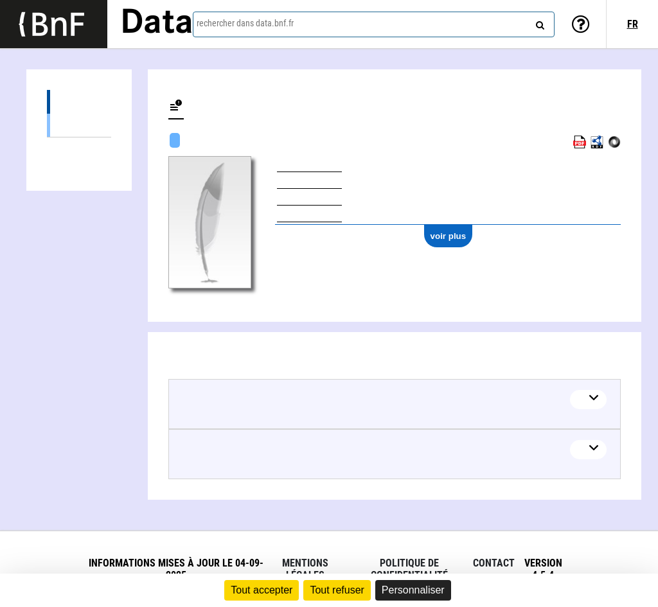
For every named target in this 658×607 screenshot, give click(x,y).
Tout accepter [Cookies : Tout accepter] (261, 590)
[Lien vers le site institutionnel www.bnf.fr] (53, 24)
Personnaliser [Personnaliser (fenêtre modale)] (413, 590)
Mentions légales (305, 569)
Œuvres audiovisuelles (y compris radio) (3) (79, 125)
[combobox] (374, 24)
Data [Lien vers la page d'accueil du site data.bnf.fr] (156, 24)
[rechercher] (538, 22)
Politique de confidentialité (409, 569)
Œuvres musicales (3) (79, 148)
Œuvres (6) (79, 102)
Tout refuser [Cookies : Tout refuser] (337, 590)
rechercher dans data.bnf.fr (245, 23)
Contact (494, 563)
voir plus (449, 236)
